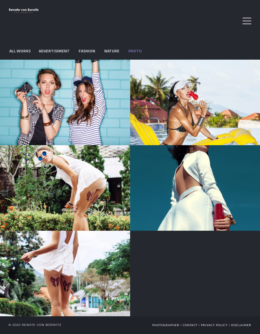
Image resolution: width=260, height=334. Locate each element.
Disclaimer (241, 325)
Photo (135, 51)
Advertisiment (54, 51)
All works (20, 51)
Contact (190, 325)
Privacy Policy (214, 325)
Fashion (87, 51)
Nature (111, 51)
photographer (165, 325)
